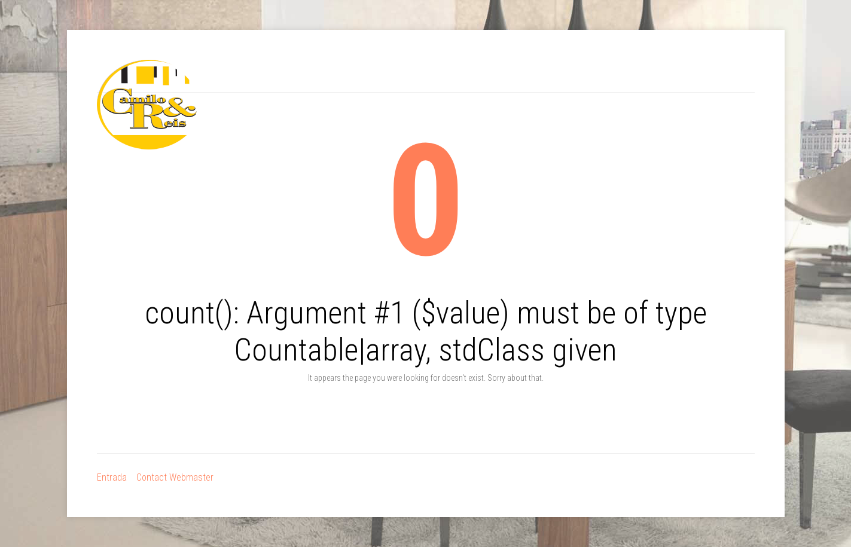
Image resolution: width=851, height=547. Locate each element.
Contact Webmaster (174, 477)
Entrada (112, 477)
